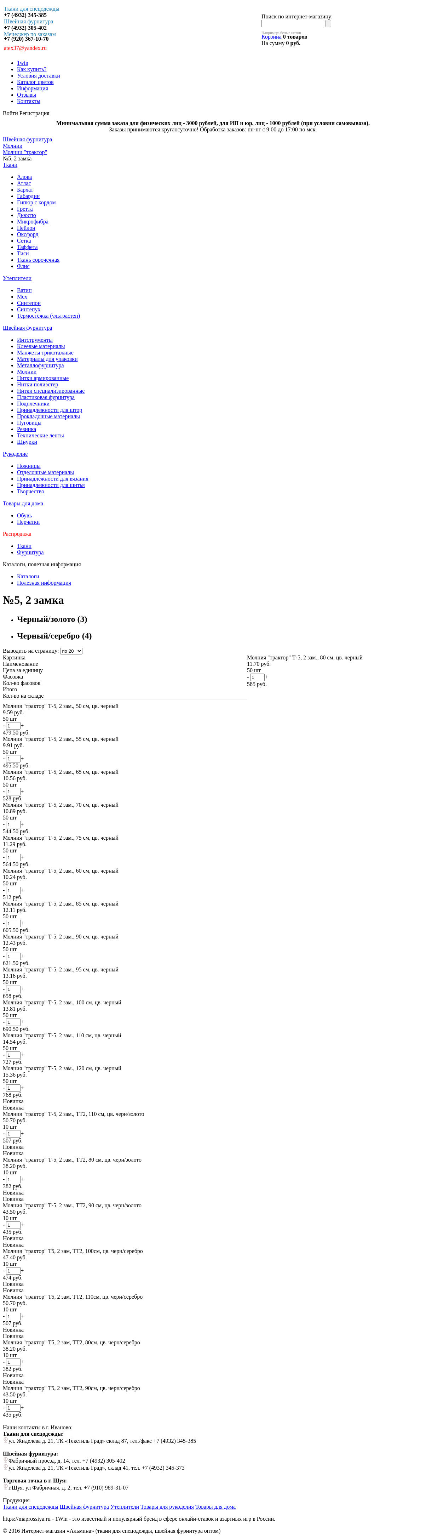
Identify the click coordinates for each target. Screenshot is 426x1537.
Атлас (24, 183)
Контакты (28, 101)
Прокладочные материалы (48, 416)
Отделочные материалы (45, 472)
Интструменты (35, 340)
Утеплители (17, 278)
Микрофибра (32, 222)
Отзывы (26, 95)
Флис (23, 266)
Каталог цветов (35, 82)
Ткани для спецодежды (30, 1507)
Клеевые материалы (41, 346)
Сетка (24, 241)
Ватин (24, 290)
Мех (22, 297)
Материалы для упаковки (47, 359)
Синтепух (28, 309)
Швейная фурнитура (27, 328)
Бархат (25, 190)
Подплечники (33, 404)
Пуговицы (29, 423)
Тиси (23, 253)
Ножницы (29, 466)
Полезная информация (44, 583)
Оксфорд (28, 234)
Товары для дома (23, 503)
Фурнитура (30, 552)
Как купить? (31, 69)
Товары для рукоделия (167, 1507)
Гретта (25, 209)
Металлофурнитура (40, 365)
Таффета (27, 247)
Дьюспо (26, 215)
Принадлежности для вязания (52, 479)
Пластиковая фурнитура (46, 397)
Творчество (30, 491)
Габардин (28, 196)
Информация (32, 88)
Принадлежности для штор (49, 410)
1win (22, 63)
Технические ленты (40, 435)
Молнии (26, 372)
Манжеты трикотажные (45, 353)
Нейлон (26, 228)
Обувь (24, 515)
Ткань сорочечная (38, 260)
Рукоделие (15, 454)
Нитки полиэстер (37, 384)
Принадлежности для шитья (51, 485)
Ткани (10, 165)
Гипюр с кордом (36, 202)
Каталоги (28, 576)
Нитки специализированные (51, 391)
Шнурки (27, 442)
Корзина (271, 37)
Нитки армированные (43, 378)
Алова (24, 177)
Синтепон (29, 303)
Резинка (26, 429)
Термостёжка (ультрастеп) (48, 316)
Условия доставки (38, 76)
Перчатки (28, 522)
